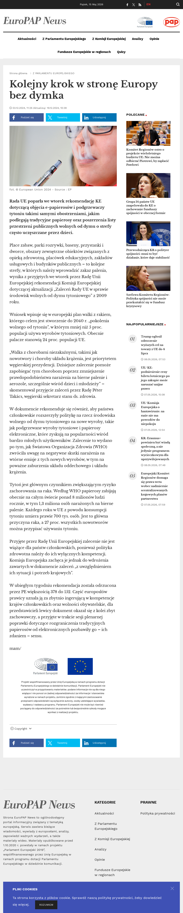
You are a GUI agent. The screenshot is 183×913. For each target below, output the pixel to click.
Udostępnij (95, 118)
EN (148, 4)
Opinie (154, 39)
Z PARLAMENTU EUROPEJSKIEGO (53, 73)
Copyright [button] (21, 728)
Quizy (121, 52)
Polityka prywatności (157, 813)
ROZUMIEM (46, 904)
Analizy (137, 39)
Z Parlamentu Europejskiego (64, 39)
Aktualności (27, 39)
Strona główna (18, 73)
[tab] (63, 730)
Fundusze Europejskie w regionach (84, 52)
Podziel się (23, 118)
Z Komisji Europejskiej (109, 39)
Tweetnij (57, 118)
